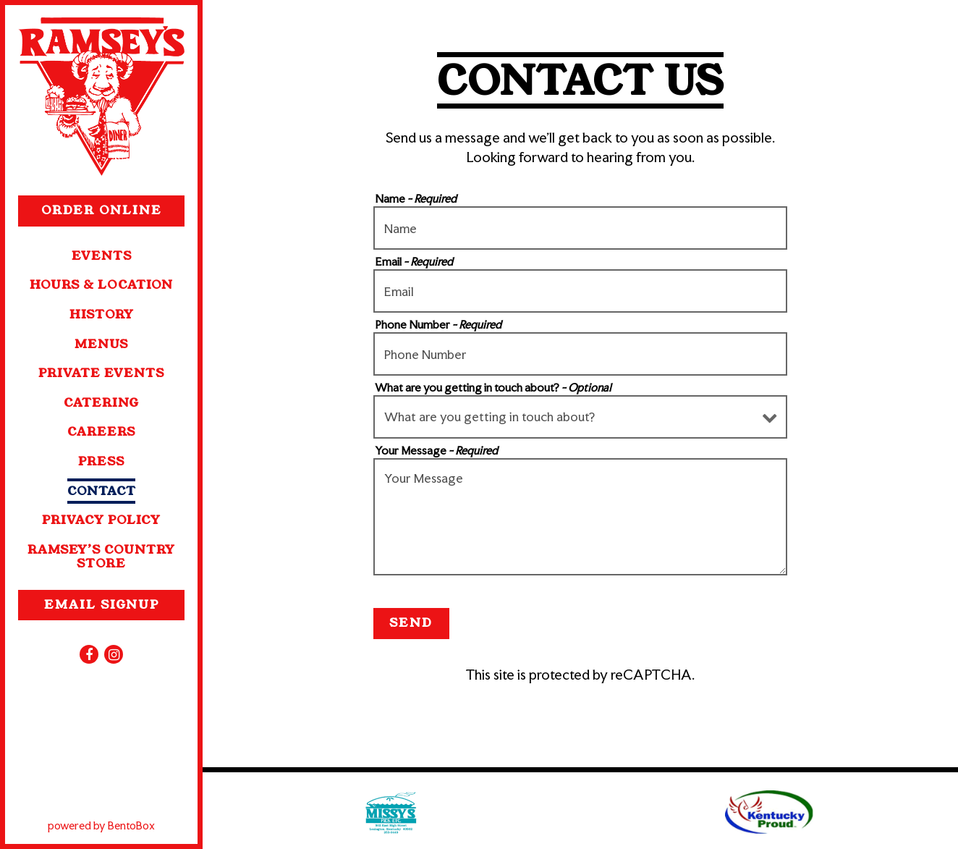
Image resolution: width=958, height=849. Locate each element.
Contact (101, 491)
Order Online (113, 210)
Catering (101, 402)
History (101, 314)
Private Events (101, 373)
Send (411, 622)
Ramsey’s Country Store (101, 556)
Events (102, 256)
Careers (101, 431)
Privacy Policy (101, 520)
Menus (101, 344)
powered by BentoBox (123, 824)
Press (101, 461)
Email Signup (101, 604)
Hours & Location (101, 284)
